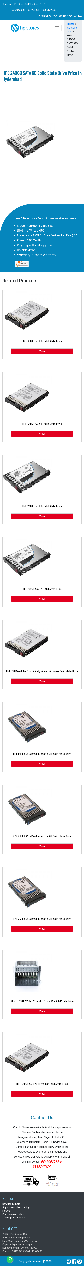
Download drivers (11, 1204)
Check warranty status (14, 1214)
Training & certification (13, 1217)
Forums (6, 1210)
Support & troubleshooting (16, 1207)
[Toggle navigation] (57, 28)
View (42, 351)
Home (71, 24)
